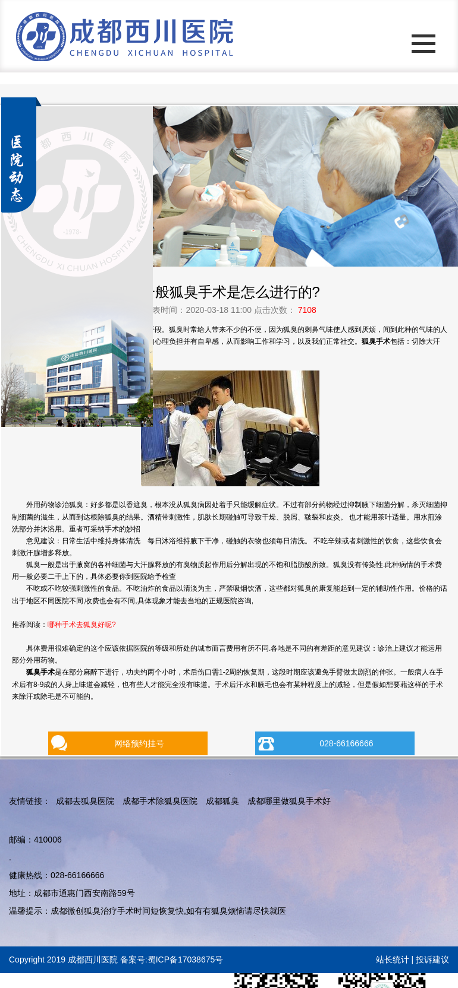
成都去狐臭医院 (85, 801)
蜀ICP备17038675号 (186, 959)
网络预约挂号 (139, 743)
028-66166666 (346, 743)
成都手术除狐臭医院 (160, 801)
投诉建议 (432, 959)
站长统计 (392, 959)
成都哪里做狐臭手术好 (289, 801)
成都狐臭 (222, 801)
